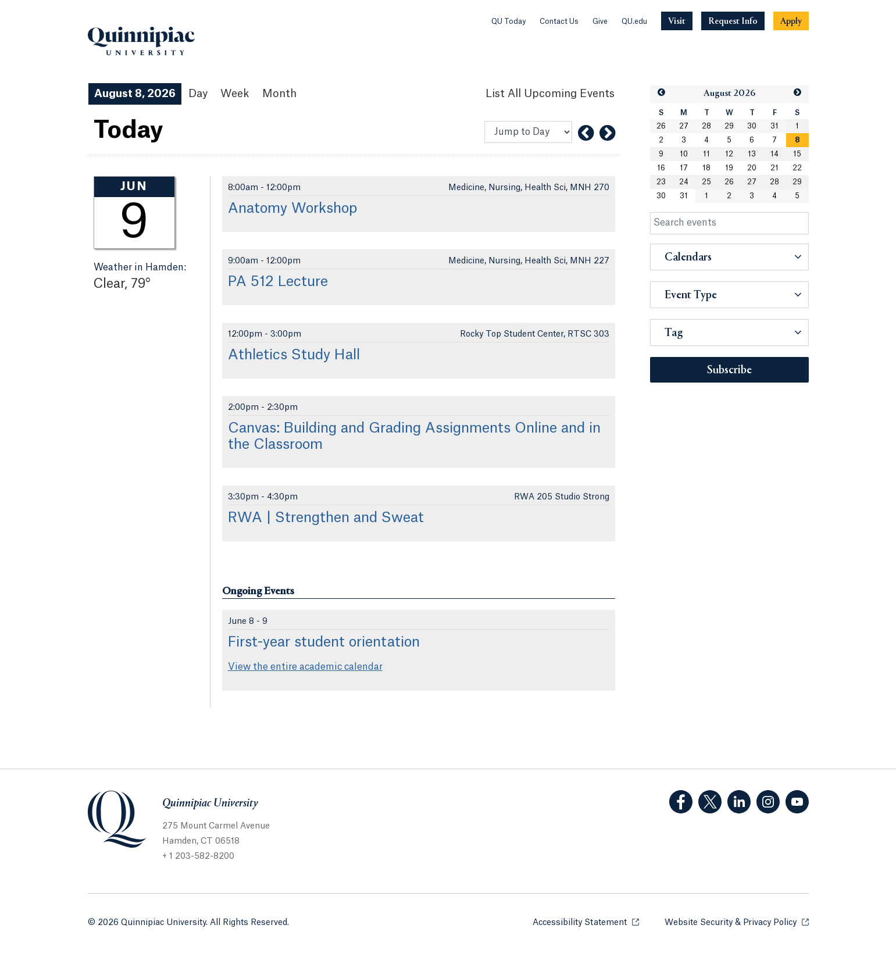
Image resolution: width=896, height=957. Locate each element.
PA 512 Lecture (278, 282)
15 (797, 154)
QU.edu (634, 21)
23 (661, 181)
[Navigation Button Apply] (791, 21)
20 (751, 168)
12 (729, 154)
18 (706, 168)
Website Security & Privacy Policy (737, 922)
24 (683, 181)
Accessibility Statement (586, 922)
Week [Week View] (234, 93)
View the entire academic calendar (305, 667)
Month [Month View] (279, 93)
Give (600, 21)
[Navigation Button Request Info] (733, 21)
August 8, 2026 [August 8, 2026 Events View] (135, 93)
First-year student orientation (324, 642)
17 (684, 168)
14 (774, 154)
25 (706, 181)
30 (751, 126)
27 (683, 126)
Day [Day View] (198, 93)
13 (752, 154)
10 (684, 154)
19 (729, 168)
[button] (661, 92)
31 (774, 126)
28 (706, 126)
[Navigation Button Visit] (676, 21)
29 (729, 126)
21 (774, 168)
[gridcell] (797, 140)
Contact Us (559, 21)
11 (706, 154)
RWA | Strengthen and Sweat (326, 518)
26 (661, 126)
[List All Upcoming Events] (550, 94)
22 (797, 168)
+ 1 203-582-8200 (198, 856)
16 (661, 168)
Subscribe (729, 370)
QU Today (508, 21)
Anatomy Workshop (292, 209)
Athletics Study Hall (294, 355)
